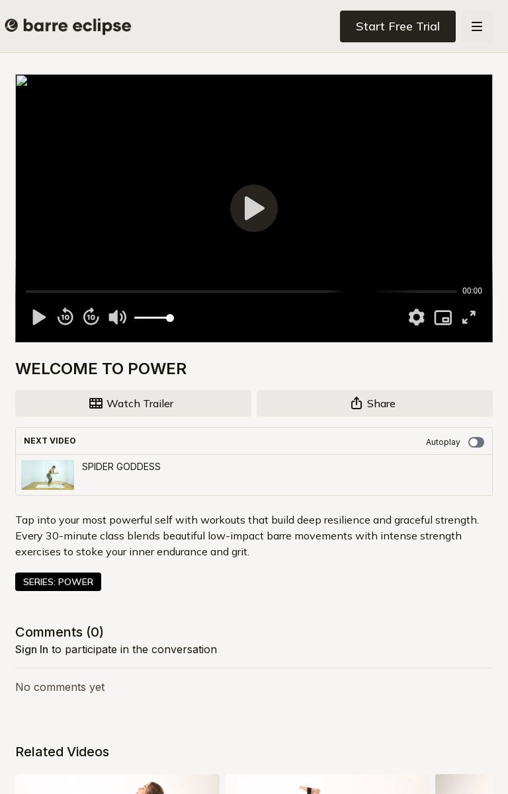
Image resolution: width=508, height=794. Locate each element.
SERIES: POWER (58, 582)
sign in (31, 649)
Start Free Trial (398, 26)
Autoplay (455, 442)
